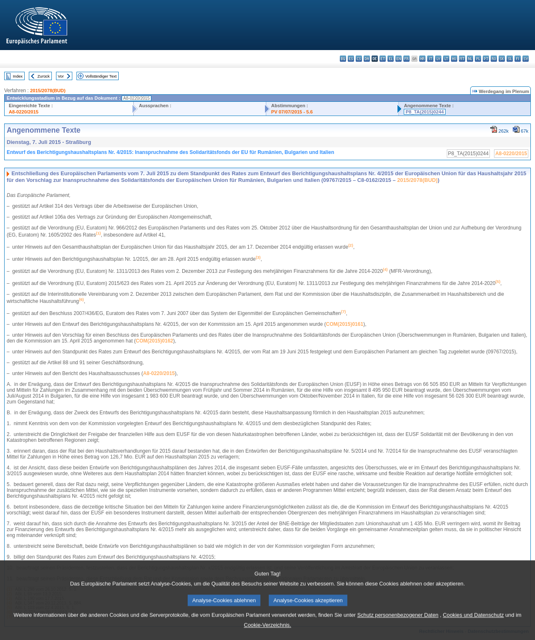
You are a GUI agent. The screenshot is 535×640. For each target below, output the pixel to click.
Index (18, 76)
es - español (351, 58)
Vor (61, 76)
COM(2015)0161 (344, 324)
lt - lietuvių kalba (446, 58)
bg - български (343, 58)
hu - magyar (454, 58)
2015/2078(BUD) (48, 90)
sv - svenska (525, 58)
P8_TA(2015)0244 (424, 111)
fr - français (406, 58)
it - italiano (430, 58)
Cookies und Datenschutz (473, 632)
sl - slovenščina (510, 58)
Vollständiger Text (101, 76)
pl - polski (478, 58)
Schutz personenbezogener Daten (397, 632)
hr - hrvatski (422, 58)
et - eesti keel (383, 58)
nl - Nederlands (470, 58)
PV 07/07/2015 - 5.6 (292, 111)
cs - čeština (359, 58)
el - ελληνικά (390, 58)
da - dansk (367, 58)
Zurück (44, 76)
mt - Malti (462, 58)
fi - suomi (518, 58)
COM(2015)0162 (154, 341)
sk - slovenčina (502, 58)
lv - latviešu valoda (438, 58)
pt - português (486, 58)
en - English (398, 58)
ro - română (494, 58)
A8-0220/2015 (23, 111)
